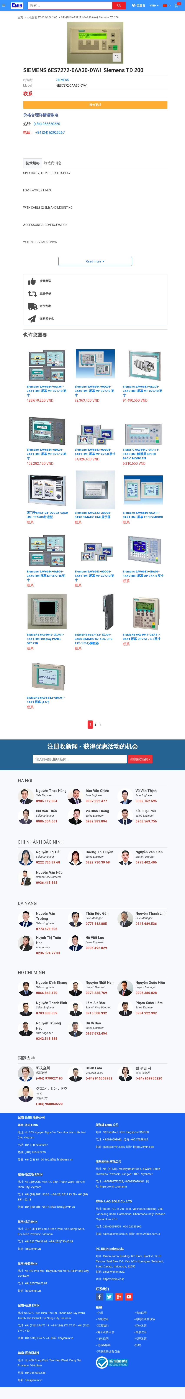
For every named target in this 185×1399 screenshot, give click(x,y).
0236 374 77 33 (48, 957)
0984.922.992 (146, 1017)
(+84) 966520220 (35, 1156)
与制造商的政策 (145, 1323)
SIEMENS (62, 80)
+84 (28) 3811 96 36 (37, 1198)
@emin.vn (35, 1295)
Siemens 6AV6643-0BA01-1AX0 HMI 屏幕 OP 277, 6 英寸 (142, 580)
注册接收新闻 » (140, 763)
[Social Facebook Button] (99, 1301)
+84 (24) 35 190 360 (37, 1163)
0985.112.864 (46, 805)
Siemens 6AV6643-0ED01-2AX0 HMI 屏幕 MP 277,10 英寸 (143, 391)
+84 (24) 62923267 (36, 1149)
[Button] (3, 5)
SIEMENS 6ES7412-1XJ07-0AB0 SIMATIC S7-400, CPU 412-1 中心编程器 (94, 643)
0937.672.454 (96, 1038)
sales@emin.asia (113, 1151)
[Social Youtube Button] (129, 1301)
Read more (93, 261)
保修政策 (141, 1336)
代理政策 (141, 1343)
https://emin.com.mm (113, 1190)
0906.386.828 (146, 997)
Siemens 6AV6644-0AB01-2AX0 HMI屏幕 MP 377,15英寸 (46, 580)
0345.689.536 (146, 928)
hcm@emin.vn (66, 1211)
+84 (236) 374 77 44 (37, 1342)
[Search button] (119, 5)
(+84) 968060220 (49, 1108)
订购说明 (103, 1343)
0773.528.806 (46, 933)
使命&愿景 (104, 1349)
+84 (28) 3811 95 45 (37, 1211)
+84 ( (39, 132)
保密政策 (103, 1323)
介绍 (100, 1317)
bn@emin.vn (33, 1253)
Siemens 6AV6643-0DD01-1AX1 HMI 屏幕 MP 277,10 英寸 (95, 580)
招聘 (138, 1349)
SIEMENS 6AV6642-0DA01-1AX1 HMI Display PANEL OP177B (46, 643)
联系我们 (103, 1330)
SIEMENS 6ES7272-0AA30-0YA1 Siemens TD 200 (90, 17)
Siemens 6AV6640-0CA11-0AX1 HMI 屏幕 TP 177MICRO (141, 517)
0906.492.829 (96, 952)
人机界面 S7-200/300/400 (42, 17)
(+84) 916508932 (99, 1083)
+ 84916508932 (112, 1143)
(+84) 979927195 (49, 1083)
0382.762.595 (146, 805)
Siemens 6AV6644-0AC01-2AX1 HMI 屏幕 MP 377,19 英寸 (47, 391)
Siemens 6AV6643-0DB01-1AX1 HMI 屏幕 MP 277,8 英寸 (94, 454)
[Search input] (68, 5)
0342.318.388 (46, 1043)
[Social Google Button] (119, 1301)
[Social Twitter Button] (109, 1301)
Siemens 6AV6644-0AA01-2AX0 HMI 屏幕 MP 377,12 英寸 (95, 391)
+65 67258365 (139, 1143)
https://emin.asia (143, 1151)
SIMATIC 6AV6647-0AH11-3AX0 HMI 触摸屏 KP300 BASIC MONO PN (141, 454)
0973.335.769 (96, 997)
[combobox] (68, 5)
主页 (20, 17)
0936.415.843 (46, 887)
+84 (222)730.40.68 (61, 1245)
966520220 (51, 124)
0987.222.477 (96, 805)
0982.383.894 (96, 826)
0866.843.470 (46, 997)
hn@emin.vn (64, 1163)
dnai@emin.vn (33, 1384)
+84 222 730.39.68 (36, 1245)
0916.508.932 (96, 1017)
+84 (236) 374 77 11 (37, 1329)
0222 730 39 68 (48, 867)
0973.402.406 (146, 867)
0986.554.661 (46, 826)
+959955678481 (134, 1185)
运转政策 (141, 1330)
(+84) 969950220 (149, 1083)
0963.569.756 (146, 826)
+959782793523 (113, 1185)
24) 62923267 (54, 132)
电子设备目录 (105, 1336)
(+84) (38, 124)
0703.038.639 (46, 1017)
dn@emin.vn (65, 1342)
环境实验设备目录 (108, 1356)
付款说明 (141, 1317)
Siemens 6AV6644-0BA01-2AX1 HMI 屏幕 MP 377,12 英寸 (47, 454)
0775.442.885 (96, 928)
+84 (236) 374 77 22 (63, 1329)
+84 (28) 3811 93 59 (63, 1198)
